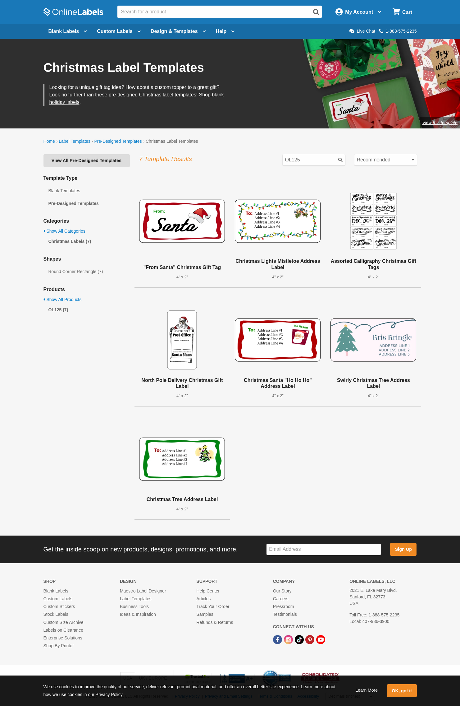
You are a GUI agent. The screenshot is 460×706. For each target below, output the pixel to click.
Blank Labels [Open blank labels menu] (67, 31)
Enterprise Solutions (62, 637)
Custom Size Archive (63, 622)
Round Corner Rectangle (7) (75, 271)
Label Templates (74, 141)
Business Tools (134, 606)
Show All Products (62, 299)
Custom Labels (57, 598)
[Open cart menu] (402, 12)
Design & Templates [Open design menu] (178, 31)
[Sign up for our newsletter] (323, 549)
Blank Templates (64, 190)
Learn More (366, 690)
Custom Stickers (59, 606)
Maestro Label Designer (143, 590)
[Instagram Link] (289, 639)
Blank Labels (55, 590)
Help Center (208, 590)
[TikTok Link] (300, 639)
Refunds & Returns (214, 622)
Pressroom (283, 606)
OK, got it (402, 690)
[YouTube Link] (320, 639)
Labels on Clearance (63, 630)
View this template (440, 122)
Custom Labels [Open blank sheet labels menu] (119, 31)
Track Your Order (212, 606)
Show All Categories (64, 231)
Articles (203, 598)
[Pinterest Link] (310, 639)
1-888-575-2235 (398, 31)
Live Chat (362, 31)
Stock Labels (55, 614)
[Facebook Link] (278, 639)
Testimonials (285, 614)
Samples (204, 614)
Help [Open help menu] (225, 31)
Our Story (282, 590)
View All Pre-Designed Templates (86, 160)
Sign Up (403, 549)
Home (49, 141)
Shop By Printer (58, 645)
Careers (281, 598)
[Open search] (316, 12)
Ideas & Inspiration (138, 614)
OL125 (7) (58, 309)
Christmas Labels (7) (69, 241)
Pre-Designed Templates (118, 141)
